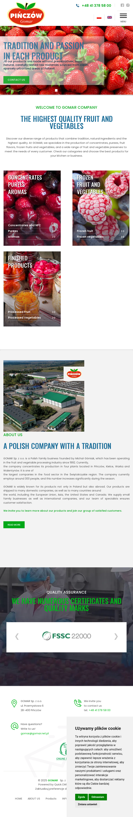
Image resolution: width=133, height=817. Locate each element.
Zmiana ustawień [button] (87, 804)
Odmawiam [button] (97, 797)
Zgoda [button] (81, 797)
